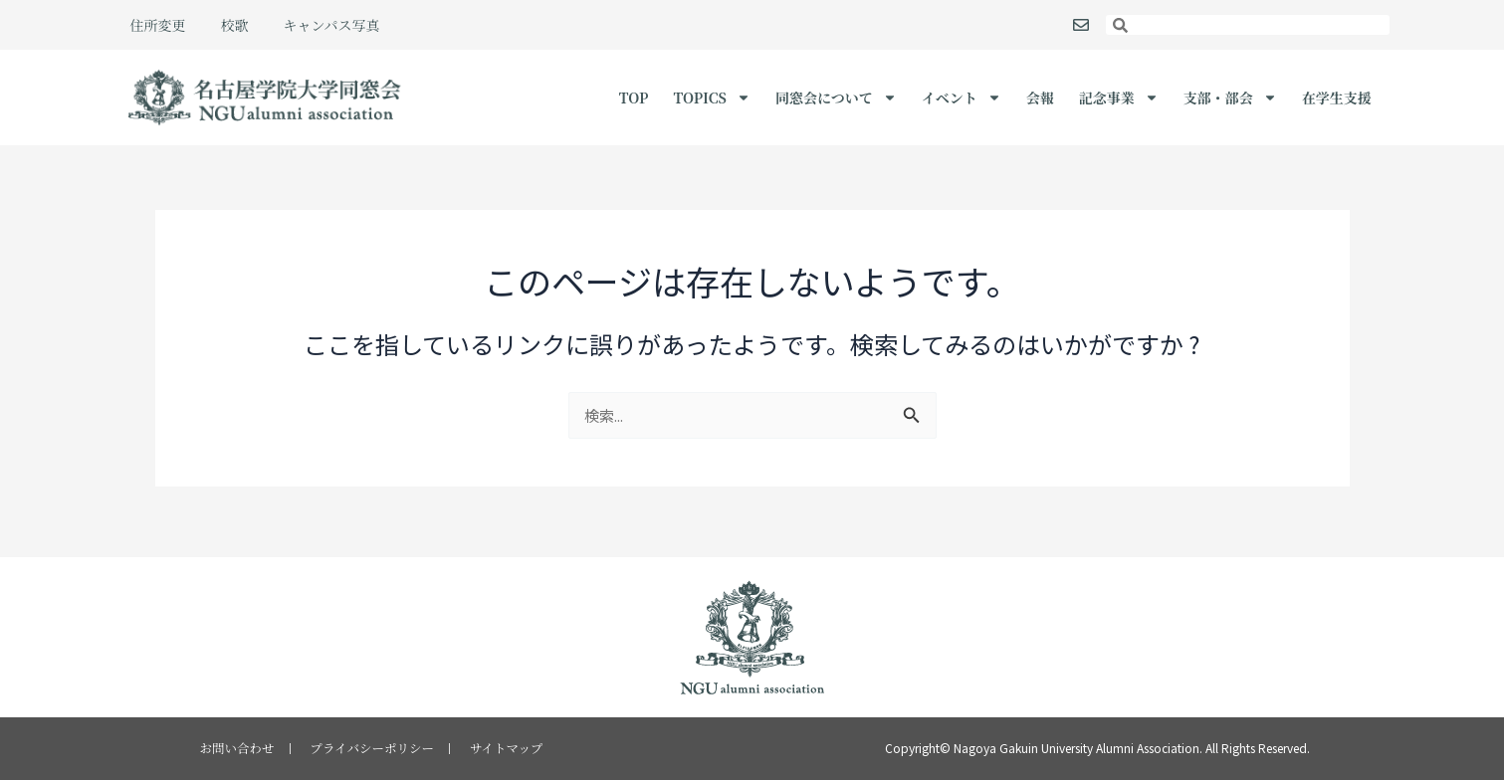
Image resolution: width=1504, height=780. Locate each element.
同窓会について (836, 97)
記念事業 (1119, 97)
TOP (634, 97)
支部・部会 (1230, 97)
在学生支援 (1337, 97)
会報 (1040, 97)
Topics (712, 97)
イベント (961, 97)
